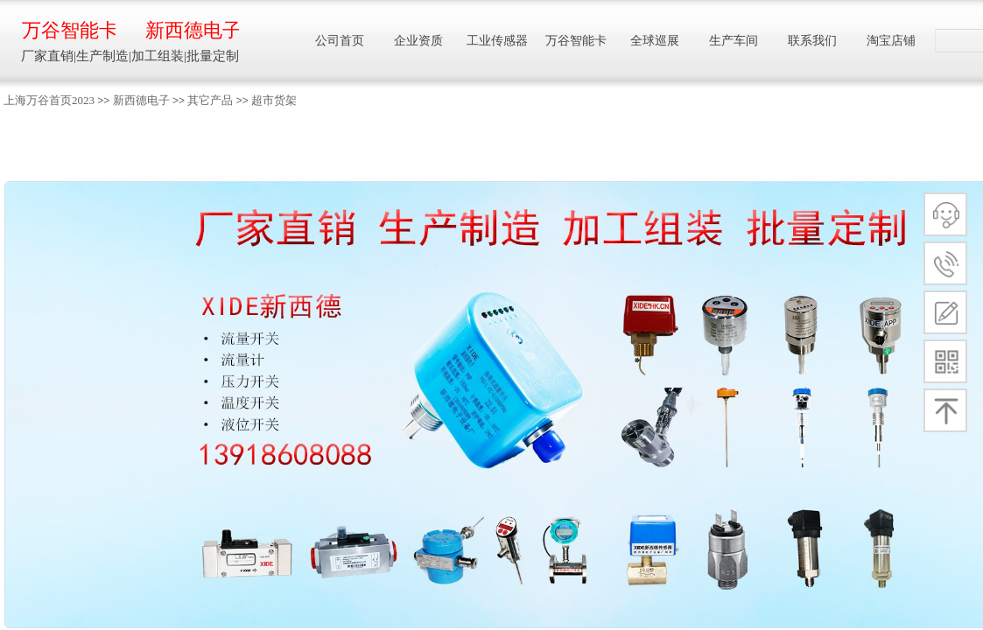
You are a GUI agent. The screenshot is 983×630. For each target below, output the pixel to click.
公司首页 (339, 40)
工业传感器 (497, 40)
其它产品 (210, 100)
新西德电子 (141, 100)
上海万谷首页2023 (49, 100)
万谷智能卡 (69, 30)
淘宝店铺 (891, 40)
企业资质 (418, 40)
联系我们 (812, 40)
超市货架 (274, 100)
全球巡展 (654, 40)
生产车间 (733, 40)
